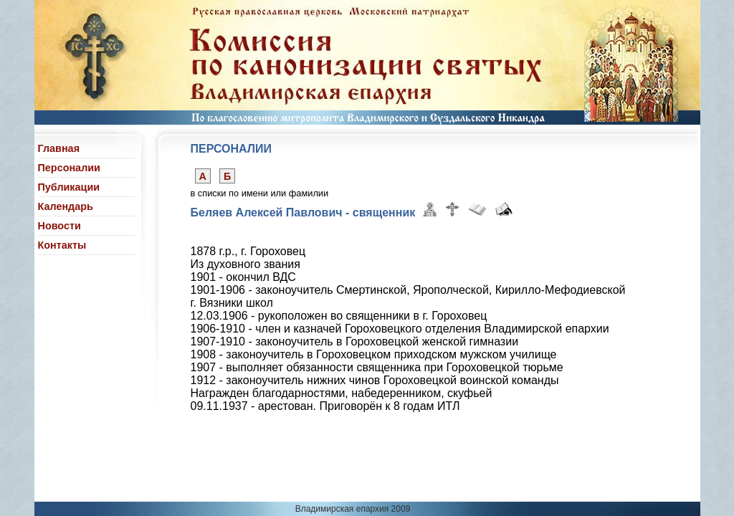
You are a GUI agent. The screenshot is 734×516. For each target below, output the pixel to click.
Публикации (69, 187)
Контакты (62, 245)
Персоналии (69, 167)
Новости (59, 225)
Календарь (65, 206)
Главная (59, 148)
